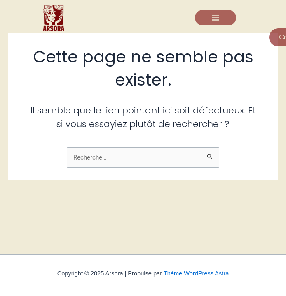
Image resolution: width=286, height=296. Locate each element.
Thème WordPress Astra (196, 273)
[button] (215, 18)
